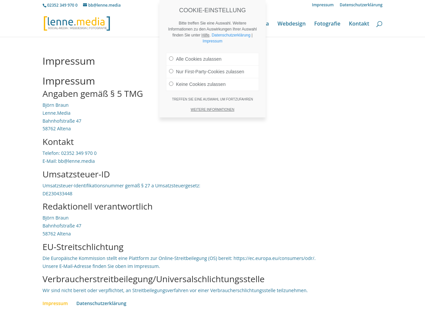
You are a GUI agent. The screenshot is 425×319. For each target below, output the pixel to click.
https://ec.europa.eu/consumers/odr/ (273, 258)
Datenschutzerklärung (361, 5)
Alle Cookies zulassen (195, 59)
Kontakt (359, 24)
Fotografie (327, 24)
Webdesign (292, 24)
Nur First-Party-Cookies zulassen (206, 71)
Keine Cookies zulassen (197, 84)
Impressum (323, 5)
